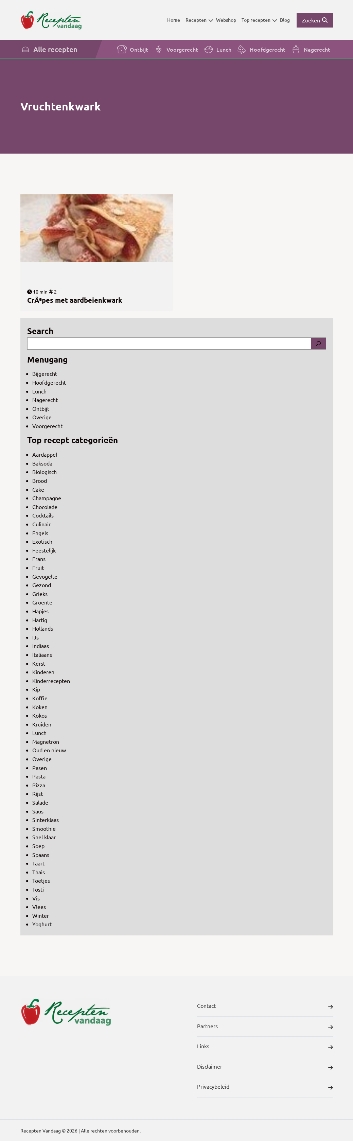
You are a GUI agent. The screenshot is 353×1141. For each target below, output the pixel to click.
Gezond (41, 584)
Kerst (38, 663)
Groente (42, 602)
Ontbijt (132, 49)
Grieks (40, 593)
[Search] (318, 343)
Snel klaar (44, 836)
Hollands (42, 628)
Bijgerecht (44, 373)
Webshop (226, 20)
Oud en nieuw (49, 750)
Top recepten (259, 20)
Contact (265, 1007)
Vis (36, 898)
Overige (42, 417)
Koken (40, 706)
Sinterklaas (45, 819)
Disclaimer (265, 1067)
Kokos (39, 715)
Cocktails (43, 515)
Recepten (199, 20)
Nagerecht (310, 49)
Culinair (41, 524)
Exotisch (42, 541)
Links (265, 1047)
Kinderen (43, 671)
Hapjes (40, 611)
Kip (36, 689)
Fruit (38, 567)
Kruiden (41, 724)
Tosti (38, 889)
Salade (40, 802)
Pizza (38, 785)
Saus (37, 811)
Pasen (39, 767)
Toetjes (41, 880)
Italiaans (42, 654)
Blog (285, 20)
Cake (38, 489)
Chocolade (44, 506)
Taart (38, 863)
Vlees (39, 906)
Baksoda (42, 463)
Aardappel (44, 454)
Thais (38, 871)
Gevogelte (44, 576)
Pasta (39, 776)
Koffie (40, 698)
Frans (39, 558)
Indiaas (40, 645)
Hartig (39, 619)
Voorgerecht (176, 49)
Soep (38, 845)
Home (173, 20)
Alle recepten (48, 49)
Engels (40, 532)
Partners (265, 1027)
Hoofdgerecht (261, 49)
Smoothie (44, 828)
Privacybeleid (265, 1087)
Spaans (40, 854)
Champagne (46, 497)
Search (40, 331)
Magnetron (45, 741)
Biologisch (44, 471)
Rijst (37, 793)
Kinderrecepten (51, 680)
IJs (35, 637)
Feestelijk (44, 550)
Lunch (217, 49)
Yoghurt (42, 923)
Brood (39, 480)
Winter (40, 915)
